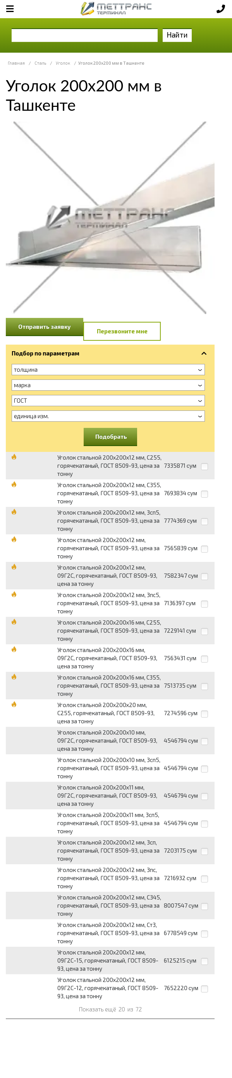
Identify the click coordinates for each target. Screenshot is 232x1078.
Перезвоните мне (122, 331)
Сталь (40, 62)
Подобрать (111, 436)
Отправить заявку (44, 326)
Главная (16, 62)
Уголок (63, 62)
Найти (177, 34)
